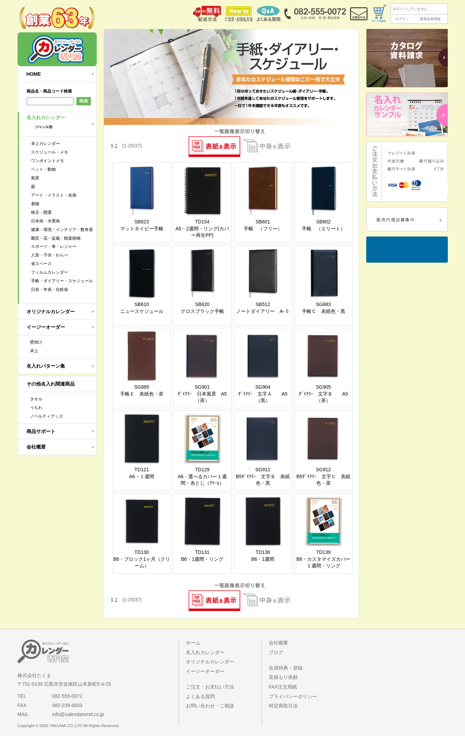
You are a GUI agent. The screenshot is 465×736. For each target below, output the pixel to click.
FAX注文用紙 (283, 687)
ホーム (193, 642)
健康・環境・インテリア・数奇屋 (62, 229)
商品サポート (41, 431)
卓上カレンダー (45, 143)
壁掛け (36, 342)
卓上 (34, 350)
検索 (83, 101)
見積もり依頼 (283, 677)
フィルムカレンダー (49, 272)
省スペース (41, 263)
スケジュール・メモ (49, 152)
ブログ (276, 652)
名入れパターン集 (46, 366)
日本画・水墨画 (45, 221)
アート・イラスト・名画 (53, 195)
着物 (35, 203)
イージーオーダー (46, 327)
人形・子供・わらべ (49, 255)
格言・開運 (41, 212)
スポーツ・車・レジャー (53, 246)
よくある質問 (200, 696)
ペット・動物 (43, 169)
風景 (35, 178)
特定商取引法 (283, 705)
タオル (36, 399)
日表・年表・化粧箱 (49, 289)
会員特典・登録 (286, 668)
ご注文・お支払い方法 (210, 687)
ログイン (402, 19)
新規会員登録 (430, 19)
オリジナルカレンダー (51, 311)
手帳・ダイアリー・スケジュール (62, 280)
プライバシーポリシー (293, 696)
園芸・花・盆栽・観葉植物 (56, 238)
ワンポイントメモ (47, 160)
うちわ (36, 407)
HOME (34, 74)
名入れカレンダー (61, 124)
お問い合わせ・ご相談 (210, 705)
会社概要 (36, 447)
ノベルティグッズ (46, 416)
